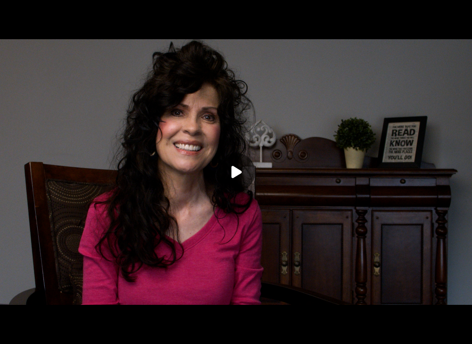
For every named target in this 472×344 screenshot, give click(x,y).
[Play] (236, 172)
